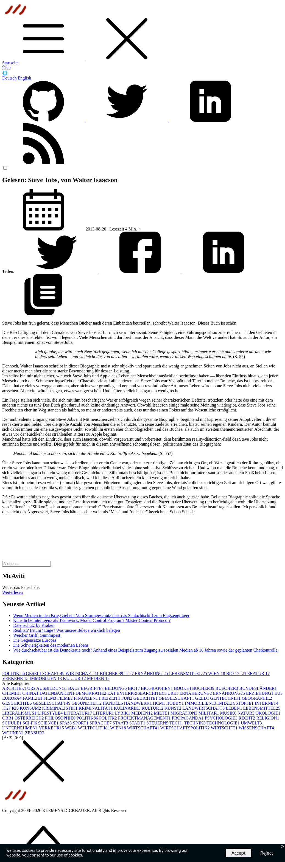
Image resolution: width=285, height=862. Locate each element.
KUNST (173, 708)
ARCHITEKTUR (19, 688)
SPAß (66, 723)
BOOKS (183, 688)
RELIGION (267, 718)
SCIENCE (49, 723)
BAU (74, 688)
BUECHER (227, 688)
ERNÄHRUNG (152, 673)
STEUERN (157, 723)
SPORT (81, 723)
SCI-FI (30, 723)
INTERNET (266, 703)
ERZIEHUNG (260, 693)
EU (279, 693)
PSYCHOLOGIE (222, 718)
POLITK (108, 718)
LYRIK (123, 713)
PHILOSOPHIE (61, 718)
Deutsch (9, 78)
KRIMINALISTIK (60, 708)
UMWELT (251, 723)
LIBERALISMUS (19, 713)
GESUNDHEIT (86, 703)
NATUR (246, 713)
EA (111, 693)
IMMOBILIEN (46, 678)
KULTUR (75, 678)
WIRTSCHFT (224, 728)
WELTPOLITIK (94, 728)
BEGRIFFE (93, 688)
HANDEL (113, 703)
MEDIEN (98, 678)
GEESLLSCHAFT (177, 698)
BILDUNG (116, 688)
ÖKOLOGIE (267, 713)
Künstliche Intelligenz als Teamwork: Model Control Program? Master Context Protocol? (92, 620)
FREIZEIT (110, 698)
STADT (137, 723)
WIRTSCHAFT (83, 673)
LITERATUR (255, 673)
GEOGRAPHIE (257, 698)
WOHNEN (13, 733)
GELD (202, 698)
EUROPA (12, 698)
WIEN (217, 673)
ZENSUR (34, 733)
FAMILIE (33, 698)
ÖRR (8, 718)
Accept (238, 853)
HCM (159, 703)
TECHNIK (195, 723)
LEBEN (234, 708)
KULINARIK (128, 708)
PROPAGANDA (188, 718)
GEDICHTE (146, 698)
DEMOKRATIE (91, 693)
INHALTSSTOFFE (236, 703)
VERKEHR (16, 678)
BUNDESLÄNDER (258, 688)
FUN (127, 698)
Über (6, 67)
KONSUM (31, 708)
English (24, 78)
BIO (233, 673)
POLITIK (14, 673)
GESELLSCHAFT (45, 673)
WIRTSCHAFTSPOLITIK (185, 728)
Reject (266, 853)
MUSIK (229, 713)
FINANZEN (86, 698)
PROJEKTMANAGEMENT (145, 718)
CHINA (31, 693)
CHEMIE (12, 693)
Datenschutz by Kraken (33, 625)
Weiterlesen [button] (12, 592)
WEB (71, 728)
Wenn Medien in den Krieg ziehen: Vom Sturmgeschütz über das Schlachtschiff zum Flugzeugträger (101, 615)
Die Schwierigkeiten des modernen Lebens (51, 645)
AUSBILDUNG (52, 688)
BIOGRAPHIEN (157, 688)
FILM (50, 698)
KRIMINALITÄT (96, 708)
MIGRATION (185, 713)
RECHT (247, 718)
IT (129, 673)
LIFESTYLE (50, 713)
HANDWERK (138, 703)
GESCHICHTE (17, 703)
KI (16, 708)
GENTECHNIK (226, 698)
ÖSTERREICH (30, 718)
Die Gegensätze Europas (34, 640)
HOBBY (175, 703)
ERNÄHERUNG (196, 693)
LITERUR (104, 713)
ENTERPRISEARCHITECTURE (147, 693)
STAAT (121, 723)
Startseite (10, 63)
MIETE (162, 713)
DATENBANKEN (58, 693)
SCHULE (12, 723)
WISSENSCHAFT (256, 728)
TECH (176, 723)
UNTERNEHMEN (20, 728)
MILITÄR (209, 713)
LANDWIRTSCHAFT (204, 708)
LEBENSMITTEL (188, 673)
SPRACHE (101, 723)
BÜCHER (112, 673)
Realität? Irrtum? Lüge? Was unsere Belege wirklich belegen (66, 630)
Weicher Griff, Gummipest (36, 635)
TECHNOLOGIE (223, 723)
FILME (65, 698)
